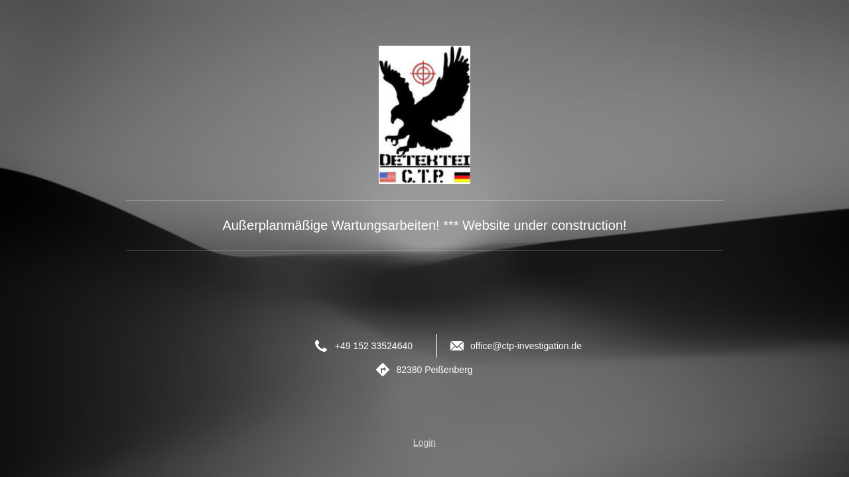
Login (424, 442)
